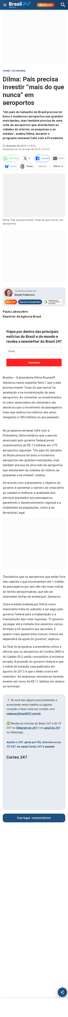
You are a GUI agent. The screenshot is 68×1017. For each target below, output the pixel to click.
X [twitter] (26, 158)
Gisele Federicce (25, 294)
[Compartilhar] (62, 992)
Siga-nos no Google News (30, 302)
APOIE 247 (45, 5)
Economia (19, 70)
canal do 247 (52, 727)
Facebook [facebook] (42, 158)
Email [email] (58, 158)
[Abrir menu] (5, 5)
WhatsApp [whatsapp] (10, 158)
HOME (6, 70)
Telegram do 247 (26, 727)
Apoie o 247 (11, 302)
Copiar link (42, 166)
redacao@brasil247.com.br (23, 713)
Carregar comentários (34, 817)
